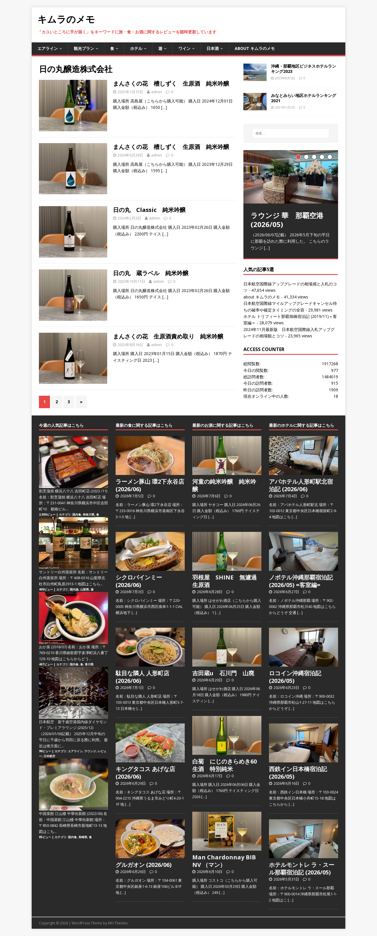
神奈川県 (88, 514)
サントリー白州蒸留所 (58, 572)
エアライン (47, 48)
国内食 (76, 514)
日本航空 (49, 756)
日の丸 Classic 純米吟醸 (149, 210)
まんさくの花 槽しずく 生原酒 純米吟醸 (171, 83)
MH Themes (118, 923)
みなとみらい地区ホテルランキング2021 (303, 98)
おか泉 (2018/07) (53, 646)
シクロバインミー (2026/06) (139, 581)
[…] (164, 107)
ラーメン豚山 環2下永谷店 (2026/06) (150, 485)
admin (156, 91)
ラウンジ (90, 751)
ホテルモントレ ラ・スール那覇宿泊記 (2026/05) (301, 868)
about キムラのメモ (255, 48)
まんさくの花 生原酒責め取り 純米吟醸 (168, 336)
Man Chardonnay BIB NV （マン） (224, 861)
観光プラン (84, 48)
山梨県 (84, 589)
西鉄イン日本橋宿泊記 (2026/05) (298, 772)
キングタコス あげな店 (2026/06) (145, 772)
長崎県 (82, 837)
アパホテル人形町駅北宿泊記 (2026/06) (301, 485)
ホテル (136, 48)
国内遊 (74, 589)
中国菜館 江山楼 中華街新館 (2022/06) (71, 813)
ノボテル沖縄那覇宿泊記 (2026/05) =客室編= (301, 581)
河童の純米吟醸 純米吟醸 (224, 485)
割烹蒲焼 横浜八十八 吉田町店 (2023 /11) (73, 491)
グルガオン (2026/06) (144, 865)
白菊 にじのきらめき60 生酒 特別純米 (227, 765)
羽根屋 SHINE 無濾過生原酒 (224, 581)
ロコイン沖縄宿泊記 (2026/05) (295, 677)
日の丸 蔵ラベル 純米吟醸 (150, 273)
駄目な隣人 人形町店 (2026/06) (142, 677)
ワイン (184, 48)
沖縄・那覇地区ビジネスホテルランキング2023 (303, 68)
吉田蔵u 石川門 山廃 (223, 673)
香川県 (89, 664)
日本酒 (213, 48)
